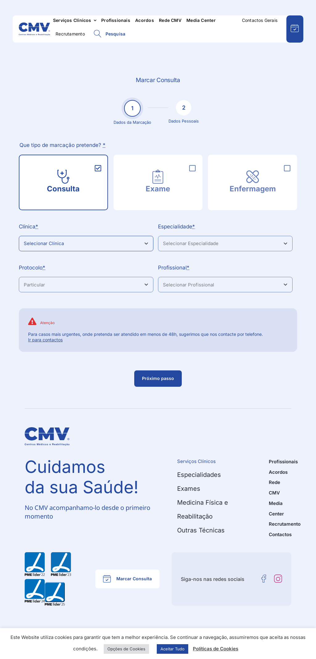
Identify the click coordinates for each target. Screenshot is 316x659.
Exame (158, 188)
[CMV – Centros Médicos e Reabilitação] (34, 25)
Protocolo (32, 268)
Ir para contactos (45, 339)
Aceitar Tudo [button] (172, 648)
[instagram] (278, 579)
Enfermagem (253, 188)
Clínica (28, 226)
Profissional (173, 268)
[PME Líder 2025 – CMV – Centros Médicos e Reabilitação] (55, 585)
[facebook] (264, 579)
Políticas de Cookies (215, 649)
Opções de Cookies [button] (126, 648)
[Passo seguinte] (158, 378)
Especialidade (176, 226)
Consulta (63, 188)
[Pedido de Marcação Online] (294, 29)
